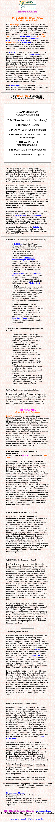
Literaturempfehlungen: (15, 793)
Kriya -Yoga (13, 52)
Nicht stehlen (18, 273)
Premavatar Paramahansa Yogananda (22, 39)
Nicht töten (18, 244)
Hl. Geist (38, 649)
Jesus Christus (36, 215)
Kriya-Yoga (26, 42)
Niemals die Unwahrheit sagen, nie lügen (23, 259)
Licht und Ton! (34, 655)
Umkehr (36, 227)
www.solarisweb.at (18, 819)
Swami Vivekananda (28, 36)
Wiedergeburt (34, 283)
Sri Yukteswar (20, 215)
